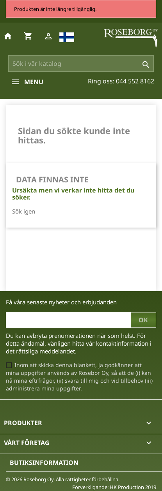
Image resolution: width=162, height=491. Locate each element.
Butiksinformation (44, 462)
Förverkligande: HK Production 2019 (114, 487)
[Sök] (81, 63)
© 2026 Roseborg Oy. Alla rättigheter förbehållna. (62, 479)
